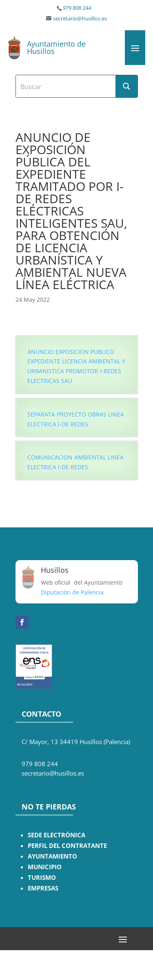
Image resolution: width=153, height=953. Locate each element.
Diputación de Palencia (72, 592)
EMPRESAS (43, 888)
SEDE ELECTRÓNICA (56, 835)
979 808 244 (77, 7)
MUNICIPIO (45, 867)
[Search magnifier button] (126, 86)
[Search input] (66, 86)
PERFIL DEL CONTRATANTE (67, 845)
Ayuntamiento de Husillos (56, 47)
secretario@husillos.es (80, 18)
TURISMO (42, 877)
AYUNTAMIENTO (52, 856)
